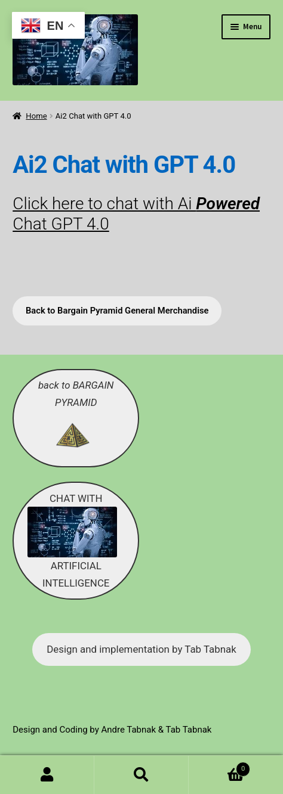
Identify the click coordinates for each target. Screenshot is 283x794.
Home (36, 115)
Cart (219, 767)
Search (141, 775)
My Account (47, 775)
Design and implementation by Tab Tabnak (141, 649)
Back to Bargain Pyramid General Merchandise (117, 310)
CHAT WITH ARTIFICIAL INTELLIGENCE (72, 540)
